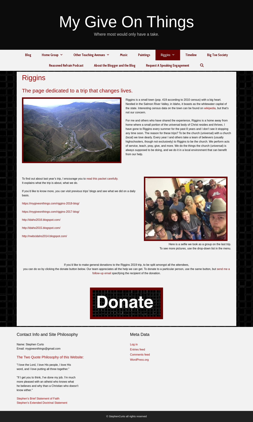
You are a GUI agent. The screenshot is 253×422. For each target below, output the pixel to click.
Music (124, 55)
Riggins (170, 55)
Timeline (191, 55)
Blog (28, 55)
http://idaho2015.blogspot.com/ (41, 227)
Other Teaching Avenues (94, 55)
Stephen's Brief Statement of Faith (38, 398)
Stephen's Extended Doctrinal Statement (42, 402)
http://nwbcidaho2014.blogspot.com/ (44, 236)
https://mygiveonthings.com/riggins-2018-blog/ (50, 203)
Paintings (144, 55)
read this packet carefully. (102, 178)
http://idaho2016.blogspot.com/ (41, 219)
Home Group (55, 55)
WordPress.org (139, 359)
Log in (134, 344)
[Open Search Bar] (201, 65)
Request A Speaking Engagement (167, 65)
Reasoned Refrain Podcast (66, 65)
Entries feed (137, 349)
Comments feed (140, 354)
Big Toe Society (217, 55)
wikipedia (210, 108)
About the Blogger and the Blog (114, 65)
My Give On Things (126, 22)
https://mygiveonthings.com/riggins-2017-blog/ (50, 211)
